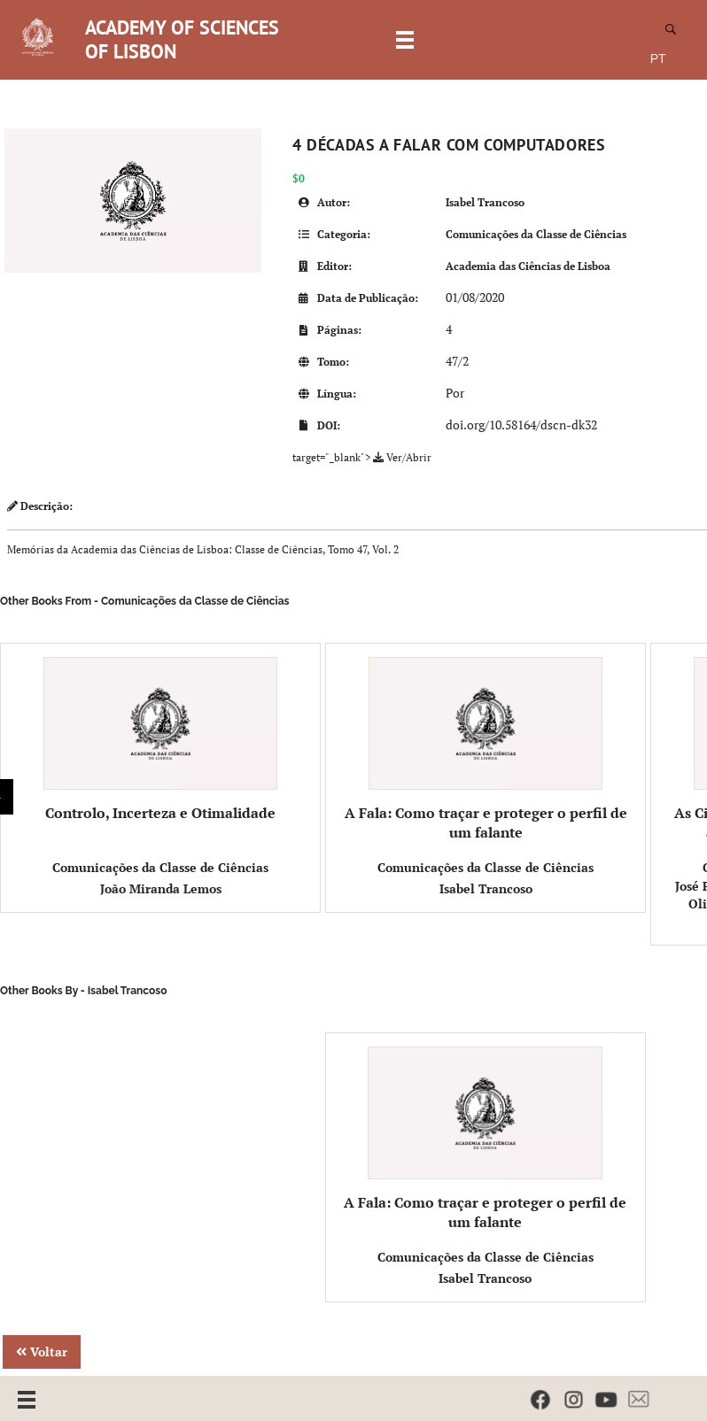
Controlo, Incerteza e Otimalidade (160, 739)
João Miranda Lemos (160, 888)
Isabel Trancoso (485, 202)
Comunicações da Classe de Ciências (536, 234)
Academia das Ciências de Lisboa (528, 266)
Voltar (41, 1351)
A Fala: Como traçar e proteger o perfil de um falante (486, 749)
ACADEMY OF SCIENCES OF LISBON (182, 39)
